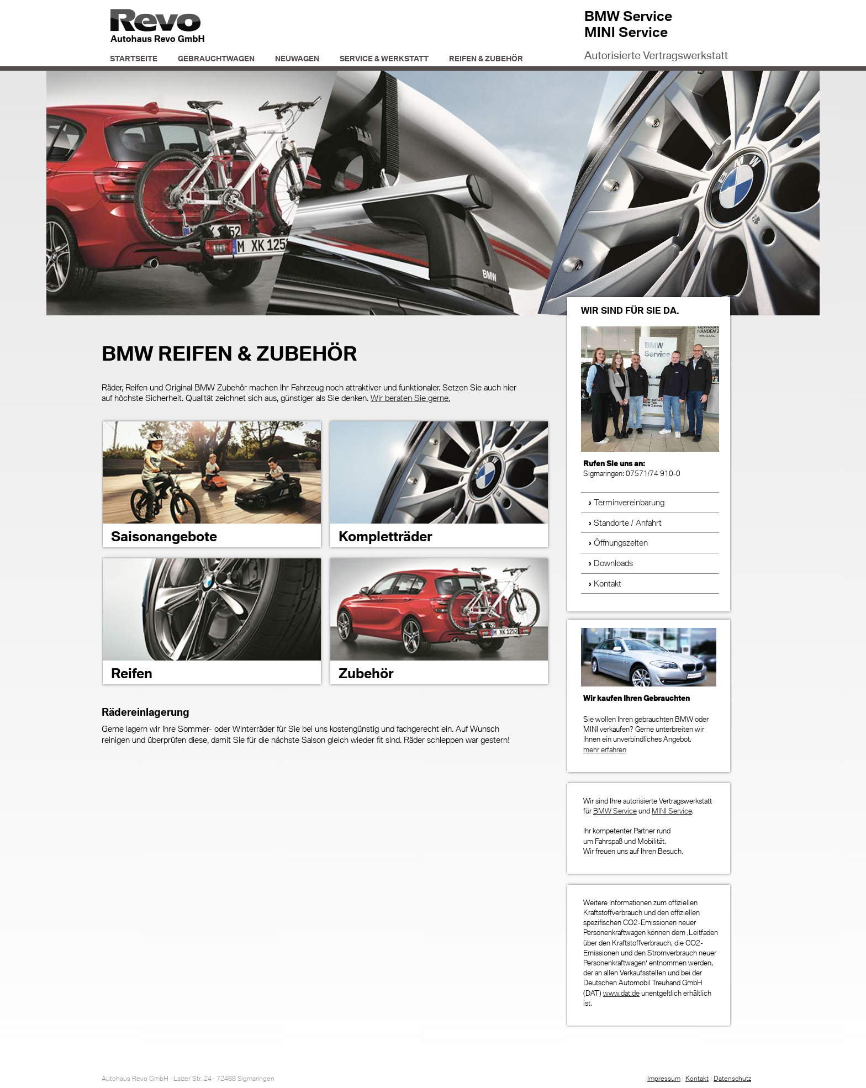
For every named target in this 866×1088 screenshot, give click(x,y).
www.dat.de (621, 993)
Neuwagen (297, 58)
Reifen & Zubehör (486, 58)
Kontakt (607, 583)
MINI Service (672, 810)
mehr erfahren (604, 749)
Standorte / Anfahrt (628, 522)
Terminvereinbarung (629, 502)
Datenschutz (732, 1078)
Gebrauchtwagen (216, 58)
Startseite (133, 58)
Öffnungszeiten (621, 542)
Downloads (613, 563)
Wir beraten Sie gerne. (410, 398)
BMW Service (615, 810)
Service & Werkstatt (384, 58)
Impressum (663, 1078)
